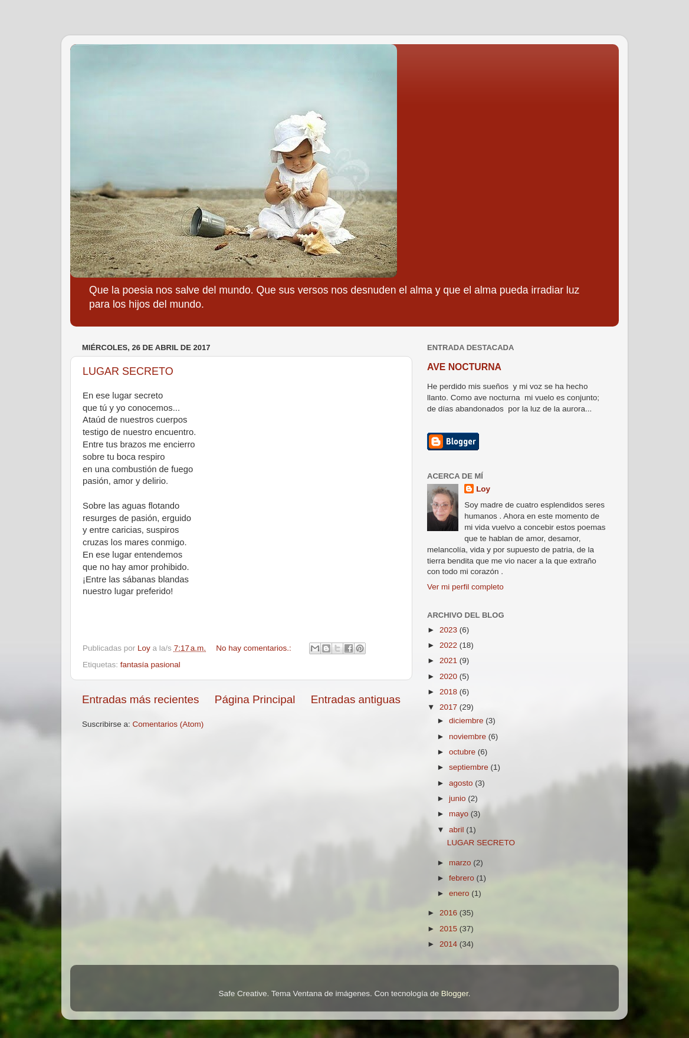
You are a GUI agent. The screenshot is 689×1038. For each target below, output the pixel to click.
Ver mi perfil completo (465, 586)
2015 (449, 928)
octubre (463, 751)
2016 (449, 912)
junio (458, 798)
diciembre (467, 720)
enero (460, 893)
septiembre (470, 767)
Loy (483, 489)
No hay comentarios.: (254, 648)
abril (457, 829)
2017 (449, 707)
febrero (463, 878)
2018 (449, 691)
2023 (449, 629)
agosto (462, 783)
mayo (460, 813)
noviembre (468, 736)
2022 (449, 645)
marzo (461, 862)
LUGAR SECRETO (128, 371)
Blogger (454, 993)
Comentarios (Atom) (168, 724)
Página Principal (255, 699)
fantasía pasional (150, 664)
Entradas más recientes (140, 699)
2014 (449, 944)
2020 (449, 676)
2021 (449, 660)
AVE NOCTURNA (464, 367)
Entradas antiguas (356, 699)
